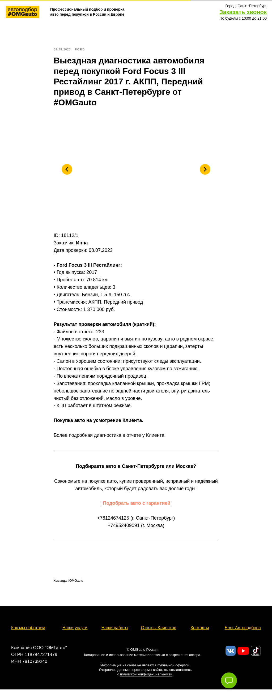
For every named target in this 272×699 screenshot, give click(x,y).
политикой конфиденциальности (146, 679)
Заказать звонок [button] (243, 12)
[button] (246, 6)
